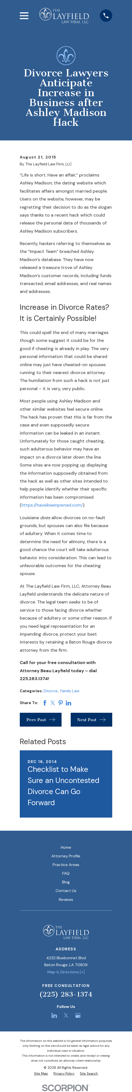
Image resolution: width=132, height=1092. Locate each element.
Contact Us (66, 890)
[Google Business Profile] (78, 1015)
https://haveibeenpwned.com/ (52, 505)
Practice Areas (66, 864)
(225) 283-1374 (65, 994)
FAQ (65, 873)
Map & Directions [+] (66, 972)
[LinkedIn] (54, 1015)
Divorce (51, 690)
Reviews (66, 899)
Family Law (69, 690)
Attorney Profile (65, 856)
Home (66, 847)
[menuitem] (41, 1074)
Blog (66, 882)
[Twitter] (66, 1015)
